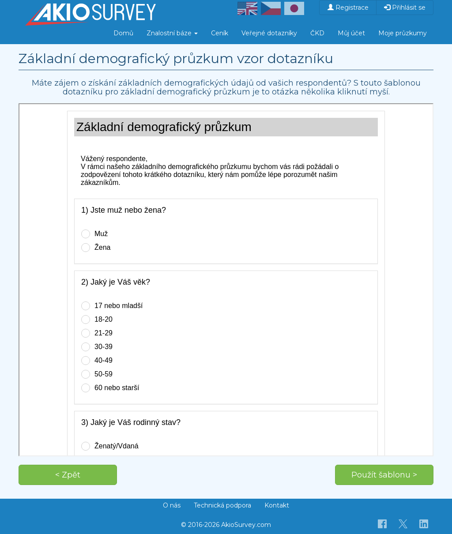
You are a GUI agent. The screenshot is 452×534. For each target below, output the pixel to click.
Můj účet (351, 33)
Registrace (348, 7)
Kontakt (276, 505)
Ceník (219, 33)
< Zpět (67, 475)
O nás (172, 505)
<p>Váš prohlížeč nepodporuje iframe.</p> (226, 279)
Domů (123, 33)
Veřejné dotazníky (269, 33)
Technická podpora (222, 505)
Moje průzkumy (402, 33)
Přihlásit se (405, 7)
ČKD (317, 33)
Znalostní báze (172, 33)
